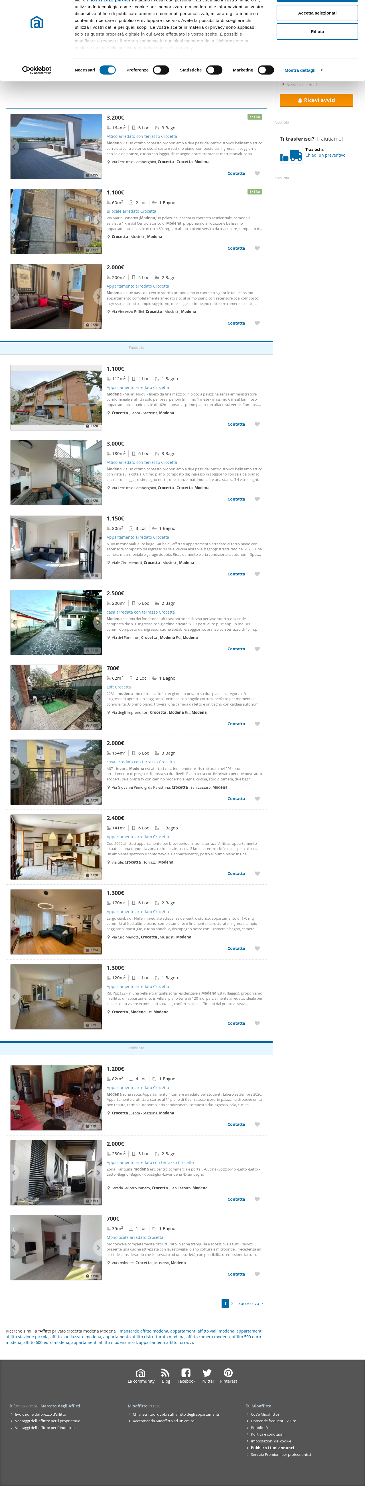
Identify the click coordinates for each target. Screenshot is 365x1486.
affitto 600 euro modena (46, 1342)
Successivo (251, 1303)
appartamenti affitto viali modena (202, 1331)
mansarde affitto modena (144, 1331)
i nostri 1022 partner (109, 20)
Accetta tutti (317, 15)
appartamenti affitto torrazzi (166, 1342)
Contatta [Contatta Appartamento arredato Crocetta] (236, 323)
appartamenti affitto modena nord (104, 1342)
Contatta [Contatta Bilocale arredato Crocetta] (236, 248)
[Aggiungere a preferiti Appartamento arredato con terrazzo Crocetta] (257, 1199)
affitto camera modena (208, 1336)
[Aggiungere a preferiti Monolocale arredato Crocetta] (257, 1274)
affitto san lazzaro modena (75, 1336)
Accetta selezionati (317, 33)
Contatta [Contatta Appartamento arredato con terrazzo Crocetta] (236, 1199)
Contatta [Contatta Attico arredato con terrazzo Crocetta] (236, 173)
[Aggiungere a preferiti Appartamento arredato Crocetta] (257, 323)
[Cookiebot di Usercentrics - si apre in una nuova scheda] (37, 91)
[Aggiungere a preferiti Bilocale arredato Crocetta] (257, 248)
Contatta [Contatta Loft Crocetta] (236, 723)
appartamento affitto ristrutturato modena (143, 1336)
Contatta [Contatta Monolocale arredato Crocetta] (236, 1274)
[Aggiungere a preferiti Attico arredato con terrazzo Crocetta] (257, 173)
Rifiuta (317, 52)
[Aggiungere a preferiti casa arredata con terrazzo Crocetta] (257, 648)
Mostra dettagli (300, 91)
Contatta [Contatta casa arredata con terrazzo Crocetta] (236, 648)
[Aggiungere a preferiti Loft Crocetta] (257, 723)
